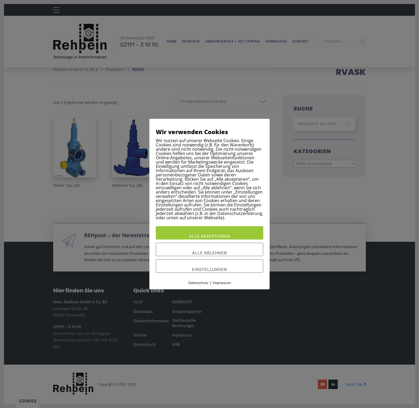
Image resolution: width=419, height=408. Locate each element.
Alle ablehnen (209, 253)
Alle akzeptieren (209, 236)
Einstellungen (209, 269)
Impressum (222, 282)
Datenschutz (198, 282)
